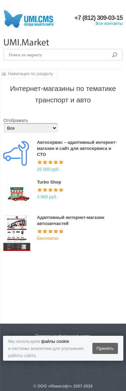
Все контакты (109, 23)
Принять (105, 348)
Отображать (15, 120)
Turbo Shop (49, 182)
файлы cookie (55, 341)
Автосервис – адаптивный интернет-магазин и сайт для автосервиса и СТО (77, 148)
